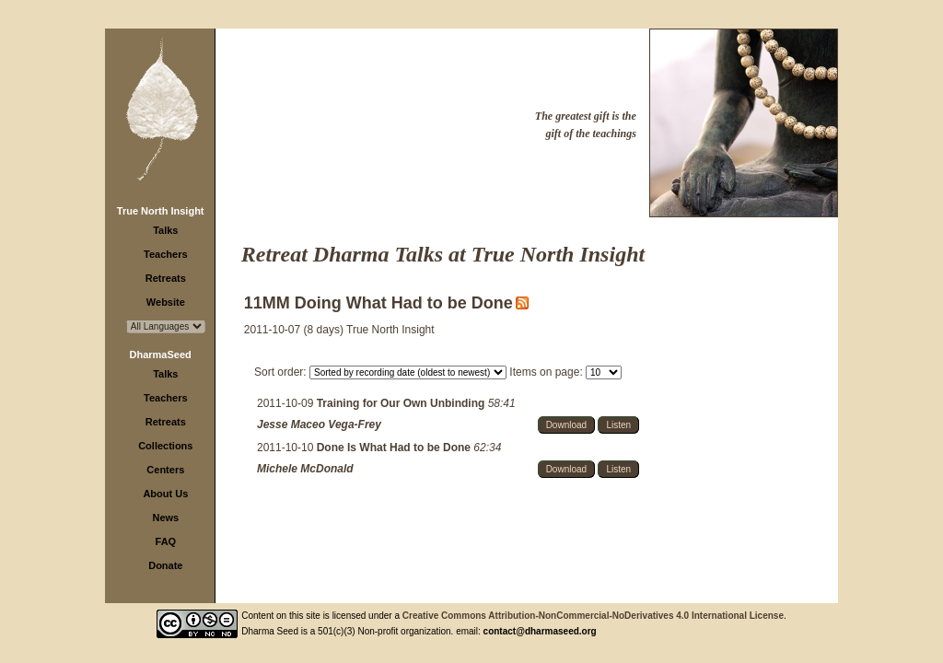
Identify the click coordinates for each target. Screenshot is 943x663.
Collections (165, 445)
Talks (165, 230)
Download (566, 425)
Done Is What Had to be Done (395, 447)
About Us (165, 493)
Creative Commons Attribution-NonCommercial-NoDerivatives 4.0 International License (593, 616)
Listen (618, 425)
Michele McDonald (305, 468)
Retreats (166, 278)
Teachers (166, 254)
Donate (165, 565)
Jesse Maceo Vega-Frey (319, 424)
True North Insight (160, 210)
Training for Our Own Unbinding (402, 403)
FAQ (166, 541)
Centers (165, 469)
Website (165, 302)
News (165, 517)
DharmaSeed (161, 354)
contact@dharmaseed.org (540, 631)
